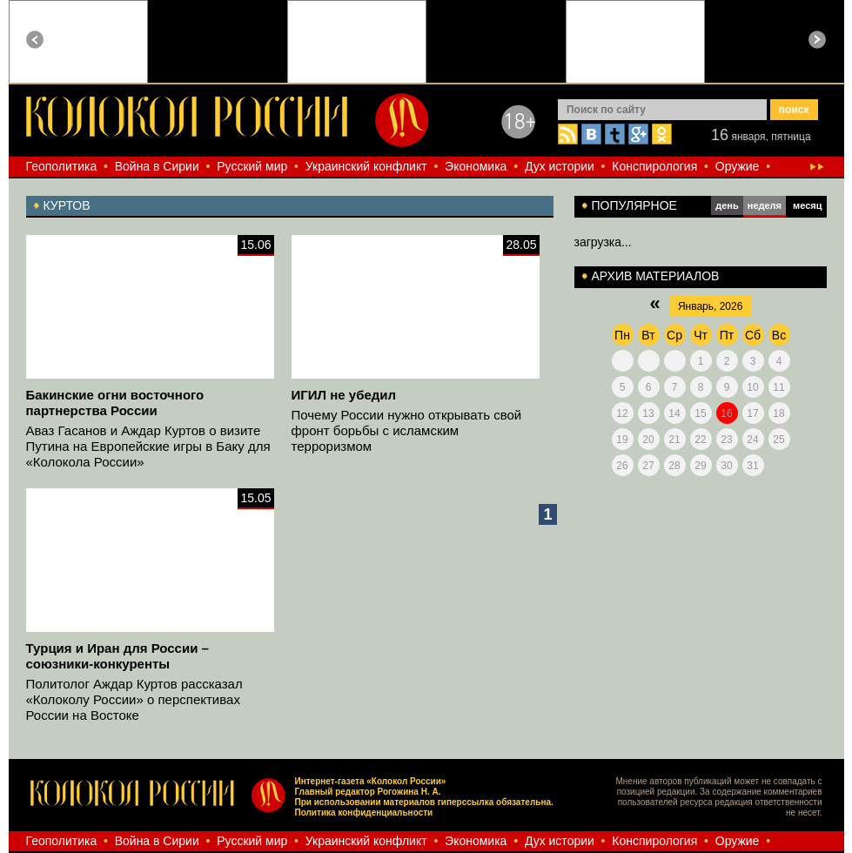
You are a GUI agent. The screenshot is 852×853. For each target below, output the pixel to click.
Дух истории (559, 166)
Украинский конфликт (366, 166)
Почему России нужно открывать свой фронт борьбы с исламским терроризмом (407, 430)
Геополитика (61, 166)
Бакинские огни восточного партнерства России (115, 402)
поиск (794, 110)
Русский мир (252, 166)
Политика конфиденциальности (363, 812)
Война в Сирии (157, 166)
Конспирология (654, 166)
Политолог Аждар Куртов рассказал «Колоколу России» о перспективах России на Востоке (134, 699)
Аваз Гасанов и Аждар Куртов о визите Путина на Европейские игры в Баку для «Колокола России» (148, 446)
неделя (765, 205)
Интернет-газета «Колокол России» (370, 781)
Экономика (476, 166)
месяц (807, 205)
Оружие (737, 166)
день (727, 205)
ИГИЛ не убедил (344, 394)
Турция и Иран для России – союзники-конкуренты (117, 656)
